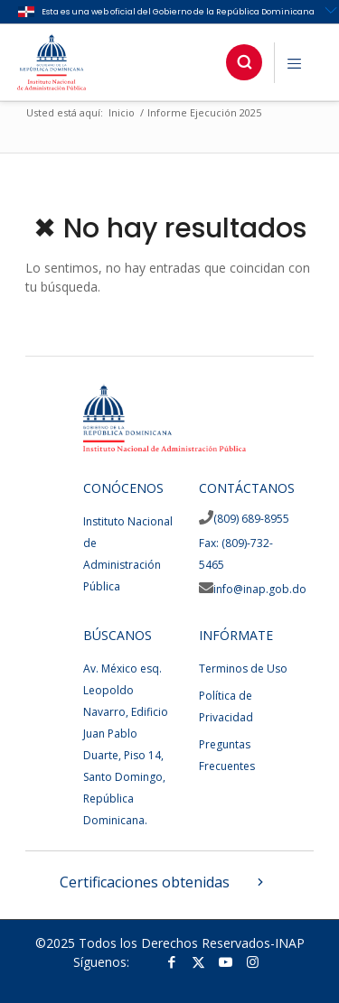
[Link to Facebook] (171, 961)
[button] (244, 62)
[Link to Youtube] (226, 961)
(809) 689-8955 (251, 518)
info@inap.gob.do (259, 589)
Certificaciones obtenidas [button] (164, 882)
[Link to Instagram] (253, 961)
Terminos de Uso (243, 668)
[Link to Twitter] (198, 961)
